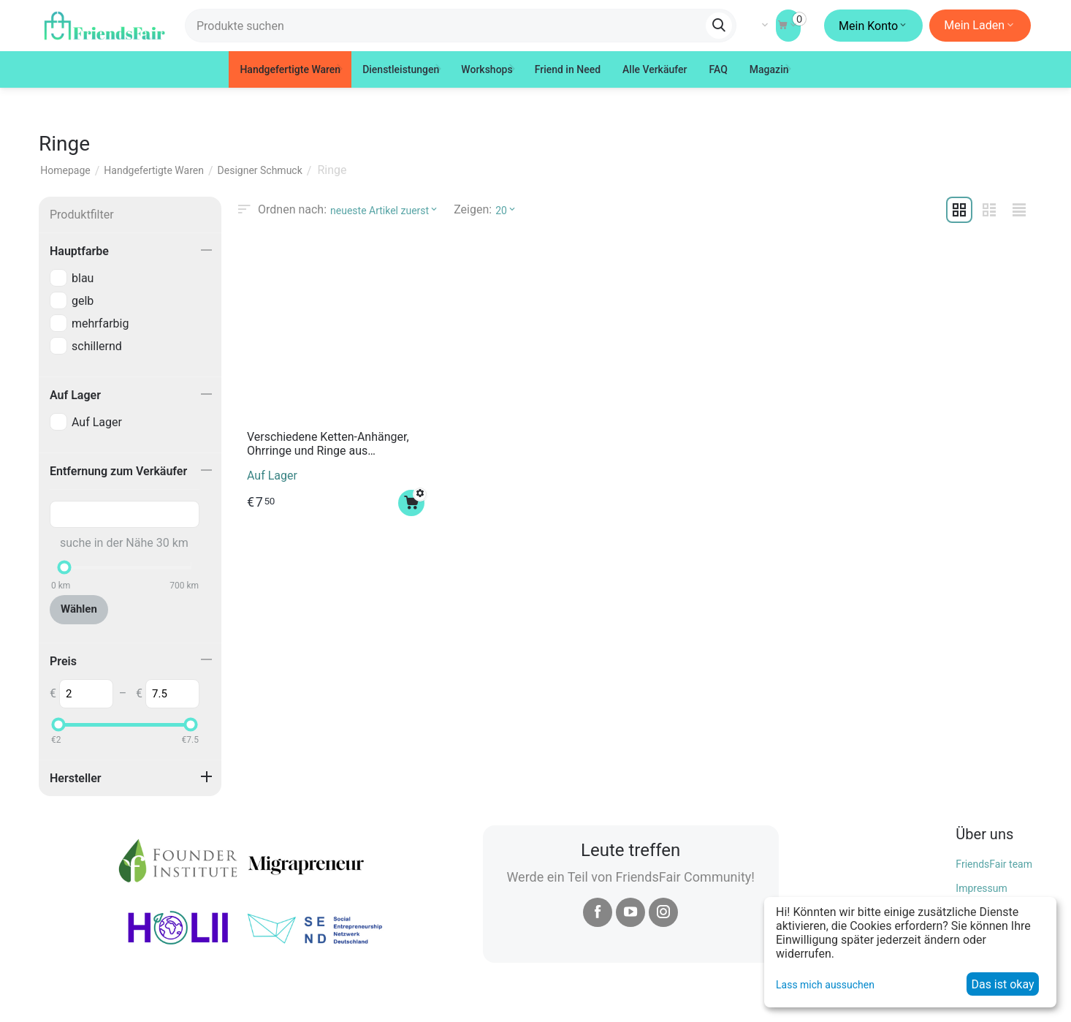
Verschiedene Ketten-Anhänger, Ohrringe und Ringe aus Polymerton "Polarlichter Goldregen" (328, 444)
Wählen (79, 609)
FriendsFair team (994, 863)
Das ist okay (1002, 984)
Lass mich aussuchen (825, 985)
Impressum (981, 888)
